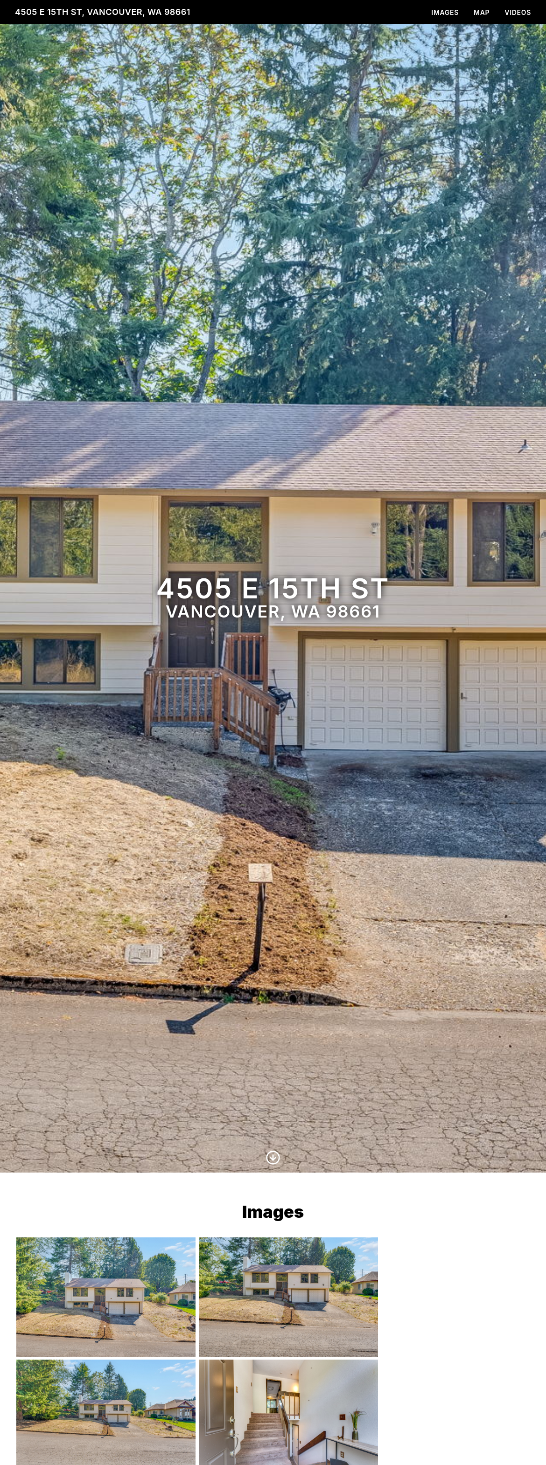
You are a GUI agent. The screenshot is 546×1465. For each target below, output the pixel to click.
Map (482, 12)
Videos (517, 12)
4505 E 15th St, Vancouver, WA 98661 (102, 12)
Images (445, 12)
